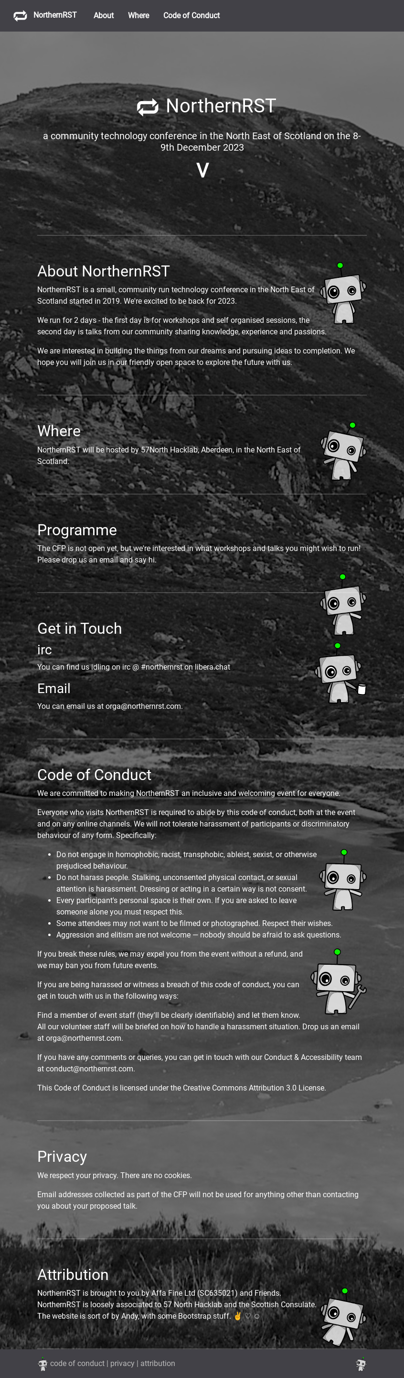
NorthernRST (42, 15)
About (104, 15)
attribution (157, 1363)
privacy (122, 1363)
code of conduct (77, 1363)
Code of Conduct (191, 15)
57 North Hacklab (192, 1304)
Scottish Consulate (283, 1304)
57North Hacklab (169, 449)
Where (138, 15)
